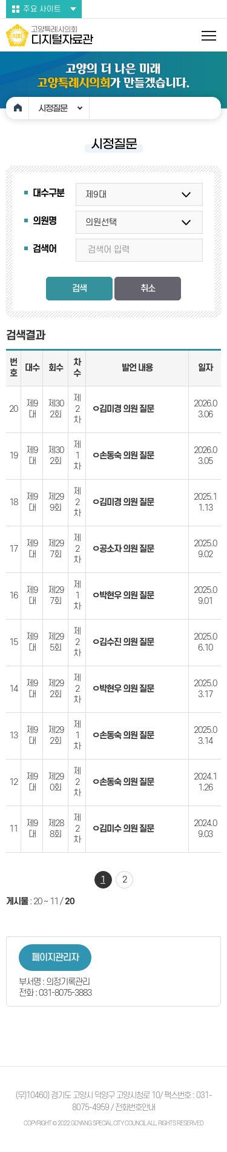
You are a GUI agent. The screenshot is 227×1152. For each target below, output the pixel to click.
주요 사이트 (42, 9)
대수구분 (48, 193)
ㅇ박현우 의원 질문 (123, 596)
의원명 (44, 221)
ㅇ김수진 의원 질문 (123, 642)
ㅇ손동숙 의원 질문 (123, 456)
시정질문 (52, 108)
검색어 (44, 248)
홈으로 (17, 108)
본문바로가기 (0, 0)
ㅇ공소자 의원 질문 (123, 549)
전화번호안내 (135, 1107)
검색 (79, 288)
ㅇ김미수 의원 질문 (123, 829)
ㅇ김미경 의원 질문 (123, 409)
